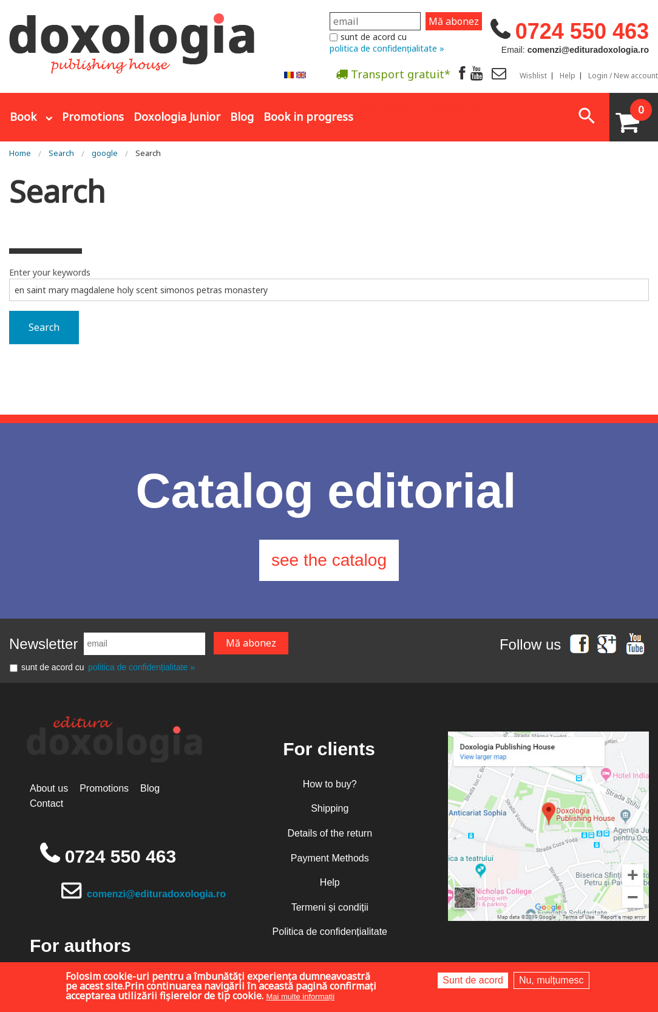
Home (20, 153)
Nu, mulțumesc (551, 980)
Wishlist (533, 76)
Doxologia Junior (177, 116)
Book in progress (308, 116)
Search (61, 153)
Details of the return (329, 833)
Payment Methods (330, 858)
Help (567, 76)
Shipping (329, 808)
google (105, 153)
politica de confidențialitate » (387, 48)
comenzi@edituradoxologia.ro (156, 894)
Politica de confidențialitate (330, 931)
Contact (46, 803)
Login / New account (623, 76)
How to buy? (330, 784)
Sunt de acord (473, 980)
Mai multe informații (300, 996)
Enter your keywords (49, 272)
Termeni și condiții (329, 907)
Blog (242, 116)
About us (49, 788)
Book (23, 116)
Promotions (93, 116)
